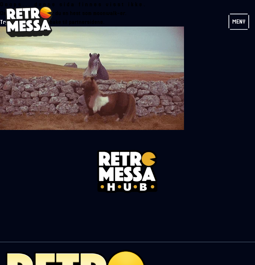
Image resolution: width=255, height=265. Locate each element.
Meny (238, 22)
